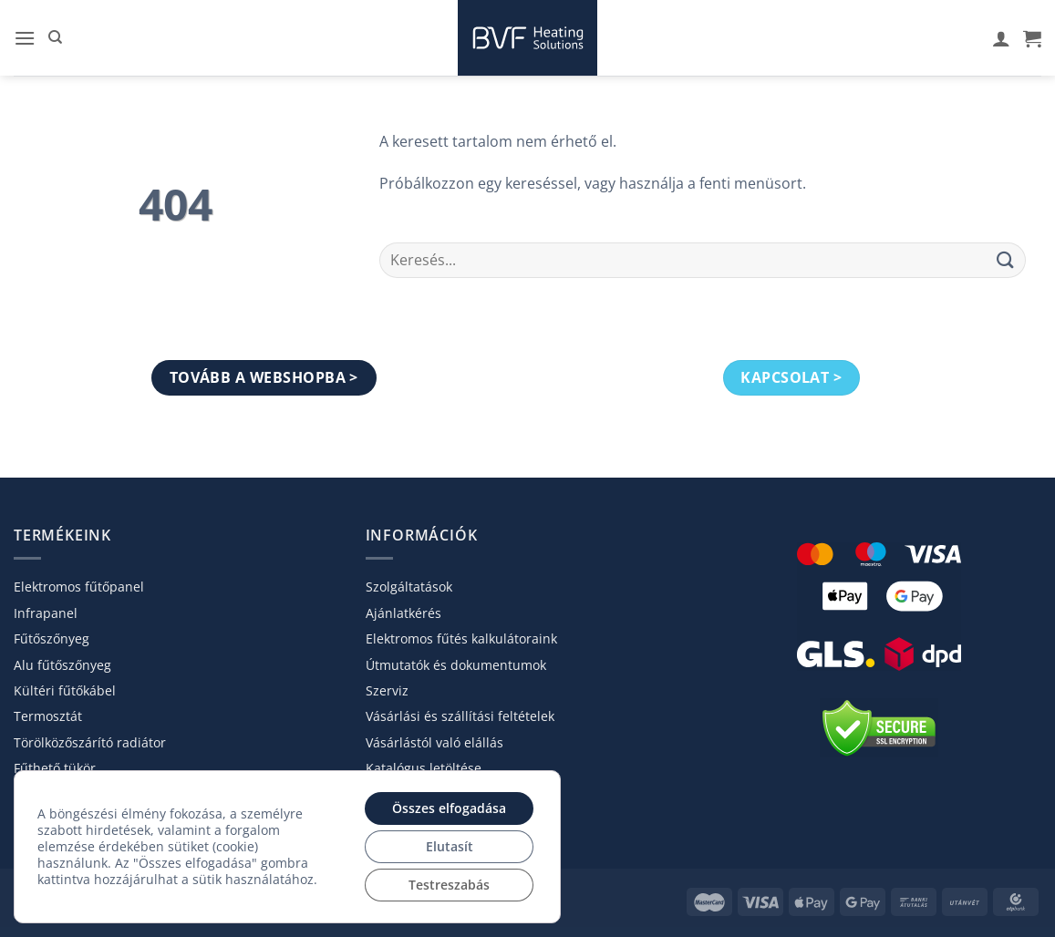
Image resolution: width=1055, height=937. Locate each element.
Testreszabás (449, 884)
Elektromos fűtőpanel (79, 586)
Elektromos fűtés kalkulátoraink (461, 638)
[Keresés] (55, 37)
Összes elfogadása (449, 808)
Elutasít (449, 846)
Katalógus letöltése (423, 768)
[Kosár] (1032, 38)
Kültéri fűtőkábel (65, 690)
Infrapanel (46, 613)
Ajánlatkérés (403, 613)
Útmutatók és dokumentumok (456, 665)
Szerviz (387, 690)
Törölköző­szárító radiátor (90, 742)
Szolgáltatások (409, 586)
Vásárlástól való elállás (434, 742)
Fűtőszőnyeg (51, 638)
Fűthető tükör (55, 768)
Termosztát (48, 716)
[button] (25, 37)
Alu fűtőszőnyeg (62, 665)
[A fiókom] (1001, 38)
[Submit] (1006, 260)
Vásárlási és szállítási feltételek (460, 716)
